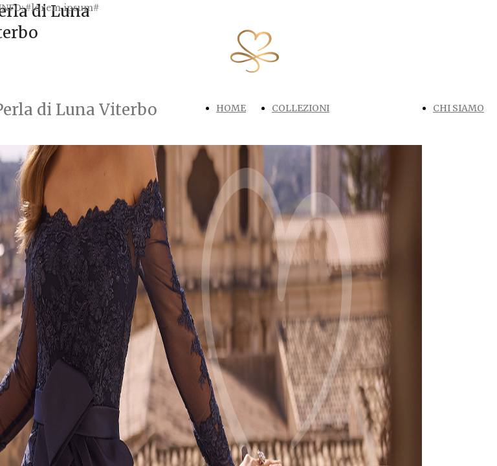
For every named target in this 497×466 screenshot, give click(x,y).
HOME (231, 108)
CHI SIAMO (458, 108)
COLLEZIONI (300, 108)
